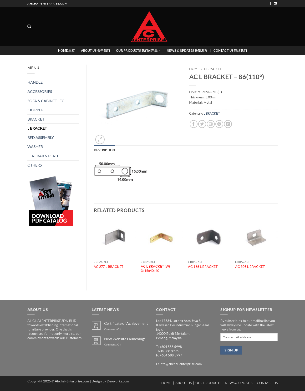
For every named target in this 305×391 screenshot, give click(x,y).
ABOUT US (183, 383)
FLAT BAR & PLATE (43, 155)
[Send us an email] (275, 3)
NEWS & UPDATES (239, 383)
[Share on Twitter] (202, 124)
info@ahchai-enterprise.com (181, 364)
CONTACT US (267, 383)
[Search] (29, 26)
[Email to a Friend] (211, 124)
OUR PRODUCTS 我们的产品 (138, 50)
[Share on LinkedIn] (228, 124)
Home (194, 69)
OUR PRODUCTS (208, 383)
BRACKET (35, 119)
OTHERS (34, 165)
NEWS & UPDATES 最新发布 (187, 50)
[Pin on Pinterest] (219, 124)
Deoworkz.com (118, 381)
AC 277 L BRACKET (108, 266)
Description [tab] (104, 150)
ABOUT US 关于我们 (95, 50)
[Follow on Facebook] (270, 3)
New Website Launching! (124, 338)
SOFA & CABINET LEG (46, 100)
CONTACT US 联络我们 (230, 50)
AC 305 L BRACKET (250, 266)
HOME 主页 (66, 50)
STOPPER (35, 109)
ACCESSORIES (39, 91)
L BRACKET (37, 128)
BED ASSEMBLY (40, 137)
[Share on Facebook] (194, 124)
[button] (100, 139)
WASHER (35, 146)
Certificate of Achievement (126, 323)
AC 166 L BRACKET (203, 266)
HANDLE (35, 82)
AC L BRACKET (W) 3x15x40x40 (155, 268)
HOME (166, 383)
